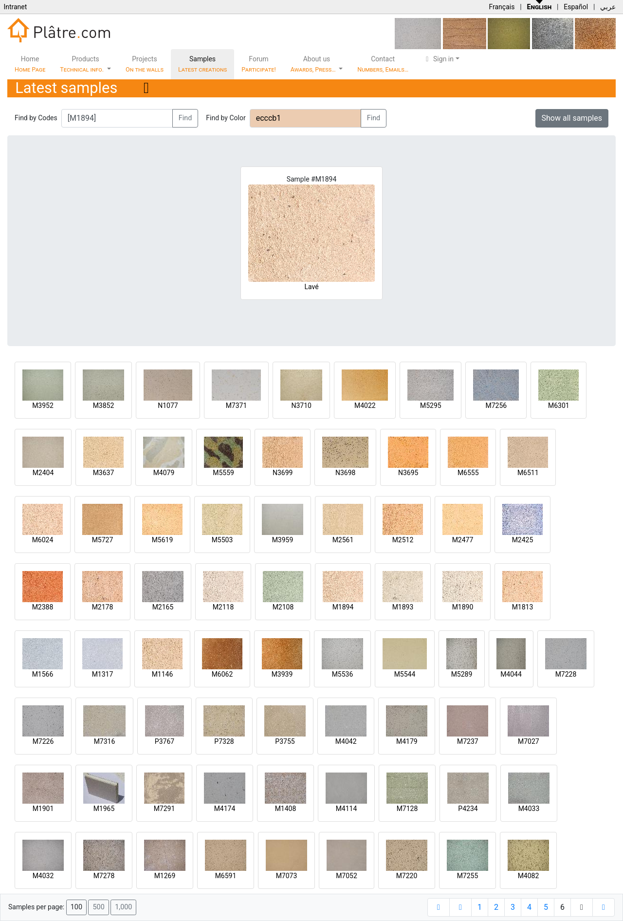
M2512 (403, 540)
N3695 (408, 473)
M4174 (225, 808)
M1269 (165, 876)
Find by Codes (36, 118)
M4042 (346, 741)
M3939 (282, 674)
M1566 (43, 674)
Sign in (438, 59)
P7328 (224, 741)
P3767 (164, 741)
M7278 (104, 876)
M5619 (162, 540)
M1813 (522, 607)
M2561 (343, 540)
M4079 (164, 473)
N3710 (301, 405)
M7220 (407, 876)
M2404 (43, 473)
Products (82, 64)
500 (98, 907)
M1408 (285, 808)
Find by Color (225, 118)
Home (30, 64)
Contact (382, 64)
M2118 (223, 607)
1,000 (123, 907)
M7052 (346, 876)
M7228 (566, 674)
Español (576, 7)
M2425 (522, 540)
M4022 (365, 405)
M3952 (43, 405)
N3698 (345, 473)
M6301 (558, 405)
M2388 (43, 607)
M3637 (103, 473)
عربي (608, 7)
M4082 (528, 876)
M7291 (164, 808)
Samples (202, 64)
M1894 (343, 607)
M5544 (405, 674)
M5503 (222, 540)
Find (185, 118)
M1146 (162, 674)
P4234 (467, 808)
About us (314, 64)
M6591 (226, 876)
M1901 (43, 808)
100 (76, 907)
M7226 (43, 741)
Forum (258, 64)
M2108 (283, 607)
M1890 (463, 607)
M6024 (43, 540)
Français (501, 7)
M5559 (223, 473)
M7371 (236, 405)
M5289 (462, 674)
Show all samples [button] (572, 118)
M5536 (342, 674)
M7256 (496, 405)
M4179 (407, 741)
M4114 (346, 808)
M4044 (511, 674)
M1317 (102, 674)
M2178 (102, 607)
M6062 (222, 674)
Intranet (15, 7)
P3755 (284, 741)
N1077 (168, 405)
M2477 (463, 540)
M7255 (467, 876)
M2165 (163, 607)
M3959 (282, 540)
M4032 (43, 876)
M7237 (467, 741)
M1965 (104, 808)
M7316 (104, 741)
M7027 (528, 741)
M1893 (403, 607)
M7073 (286, 876)
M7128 (407, 808)
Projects (145, 64)
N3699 (283, 473)
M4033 (529, 808)
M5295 (430, 405)
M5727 (102, 540)
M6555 (468, 473)
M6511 (528, 473)
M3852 (103, 405)
